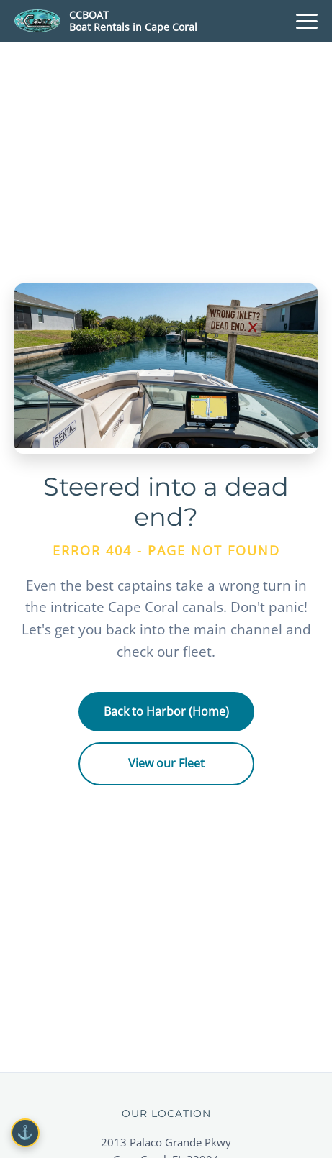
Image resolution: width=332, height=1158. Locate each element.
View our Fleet (166, 763)
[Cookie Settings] (25, 1132)
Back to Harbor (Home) (166, 711)
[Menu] (307, 21)
